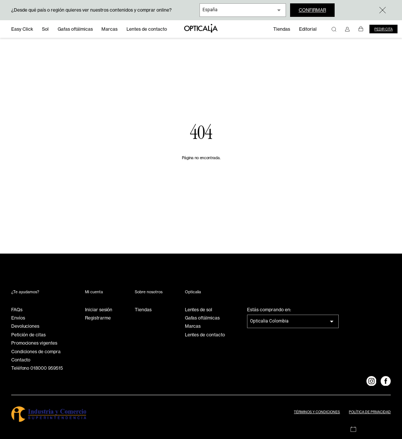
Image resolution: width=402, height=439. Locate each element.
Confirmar (312, 10)
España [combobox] (209, 9)
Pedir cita (383, 29)
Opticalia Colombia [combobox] (269, 321)
